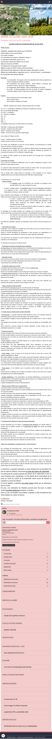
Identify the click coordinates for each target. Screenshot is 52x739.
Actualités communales (26, 563)
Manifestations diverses (26, 586)
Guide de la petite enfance (14, 616)
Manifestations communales (26, 579)
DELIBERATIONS (26, 567)
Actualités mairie (26, 557)
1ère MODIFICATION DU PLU (14, 653)
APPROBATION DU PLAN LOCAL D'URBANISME (20, 726)
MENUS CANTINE (26, 570)
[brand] (2, 2)
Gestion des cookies (40, 737)
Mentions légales (11, 737)
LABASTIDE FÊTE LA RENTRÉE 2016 (16, 712)
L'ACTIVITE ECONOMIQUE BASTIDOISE (17, 667)
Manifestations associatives (26, 582)
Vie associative (26, 553)
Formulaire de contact (8, 545)
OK (48, 522)
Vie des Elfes (26, 560)
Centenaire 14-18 (10, 699)
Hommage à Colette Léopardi (15, 706)
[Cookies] (3, 736)
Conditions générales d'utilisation (25, 737)
